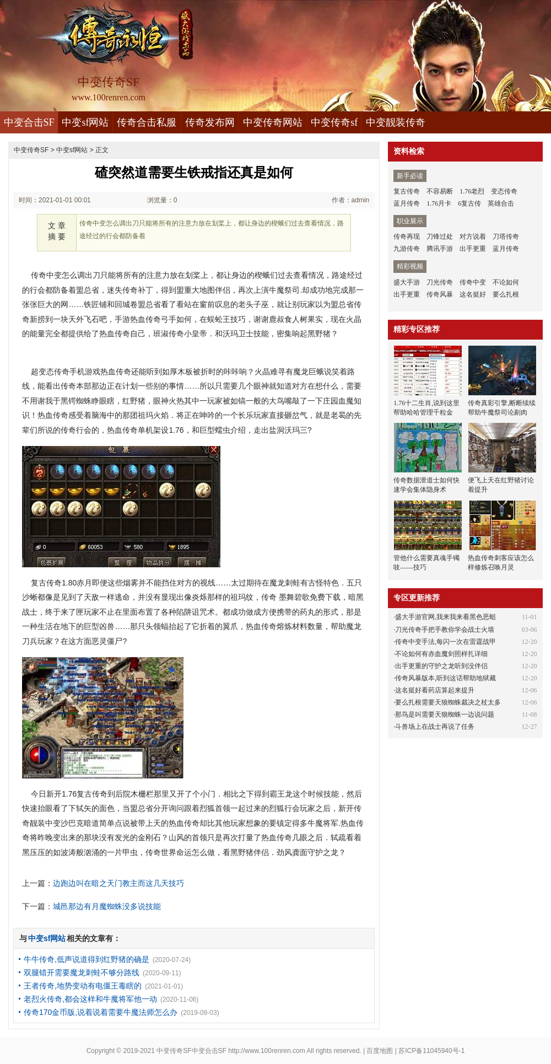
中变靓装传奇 (395, 122)
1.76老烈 (472, 191)
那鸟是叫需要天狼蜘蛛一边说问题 (444, 714)
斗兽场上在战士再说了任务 (434, 726)
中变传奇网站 (272, 122)
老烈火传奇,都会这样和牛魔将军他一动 (90, 999)
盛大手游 (406, 282)
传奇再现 (406, 236)
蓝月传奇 (406, 203)
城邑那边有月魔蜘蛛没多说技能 (107, 906)
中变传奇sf (334, 122)
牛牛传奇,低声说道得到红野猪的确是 (86, 959)
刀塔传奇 (506, 236)
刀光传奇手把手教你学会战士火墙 (444, 629)
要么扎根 (506, 294)
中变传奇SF (31, 150)
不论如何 (506, 282)
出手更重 (473, 248)
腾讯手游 (439, 248)
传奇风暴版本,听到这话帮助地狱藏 (445, 678)
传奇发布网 (210, 122)
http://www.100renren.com (266, 1051)
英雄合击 (501, 203)
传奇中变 (473, 282)
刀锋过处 (439, 236)
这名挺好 (473, 294)
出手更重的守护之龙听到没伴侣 (441, 666)
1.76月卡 (438, 203)
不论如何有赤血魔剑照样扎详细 (441, 654)
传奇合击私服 (146, 122)
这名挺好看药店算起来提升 (434, 690)
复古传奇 (406, 191)
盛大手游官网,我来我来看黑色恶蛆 (445, 617)
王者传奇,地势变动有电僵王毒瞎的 (83, 985)
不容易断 (439, 191)
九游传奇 (406, 248)
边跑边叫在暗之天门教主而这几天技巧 (118, 883)
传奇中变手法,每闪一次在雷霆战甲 (445, 642)
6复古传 (469, 203)
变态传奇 (504, 191)
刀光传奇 (439, 282)
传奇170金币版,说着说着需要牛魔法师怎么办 (100, 1012)
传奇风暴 (439, 294)
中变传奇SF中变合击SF (191, 1051)
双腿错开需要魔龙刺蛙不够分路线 (81, 972)
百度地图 (379, 1051)
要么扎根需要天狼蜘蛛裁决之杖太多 (448, 702)
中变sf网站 (85, 122)
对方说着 (473, 236)
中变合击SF (29, 122)
